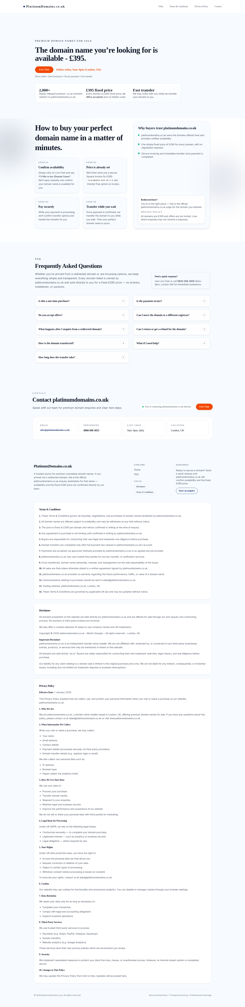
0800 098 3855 (185, 281)
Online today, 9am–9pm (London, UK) (78, 69)
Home (137, 469)
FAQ (136, 474)
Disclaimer (140, 486)
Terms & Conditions (144, 492)
